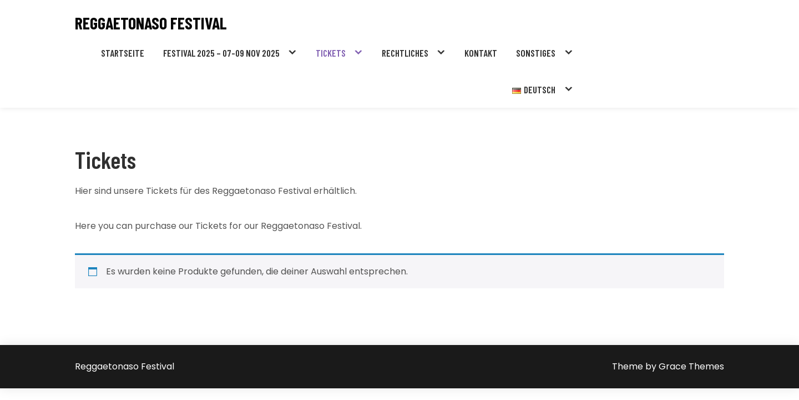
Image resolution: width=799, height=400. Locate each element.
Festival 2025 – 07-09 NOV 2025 (221, 52)
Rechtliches (405, 52)
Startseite (122, 52)
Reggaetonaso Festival (151, 23)
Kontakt (480, 52)
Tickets (331, 52)
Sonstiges (535, 52)
